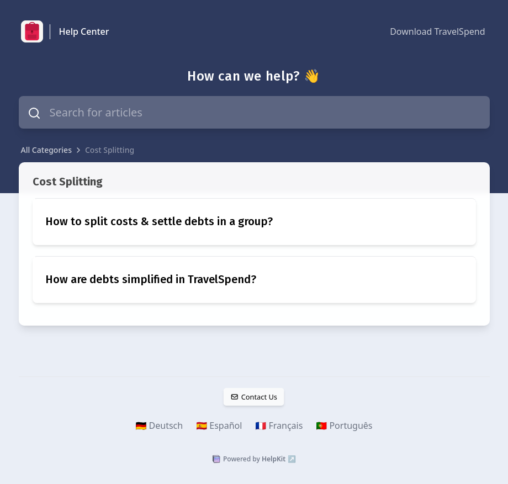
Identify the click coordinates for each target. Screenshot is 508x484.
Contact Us (254, 397)
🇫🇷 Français (279, 425)
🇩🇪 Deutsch (159, 425)
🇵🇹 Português (344, 425)
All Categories (46, 150)
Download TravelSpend (437, 31)
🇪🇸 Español (219, 425)
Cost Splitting (109, 150)
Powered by (254, 459)
